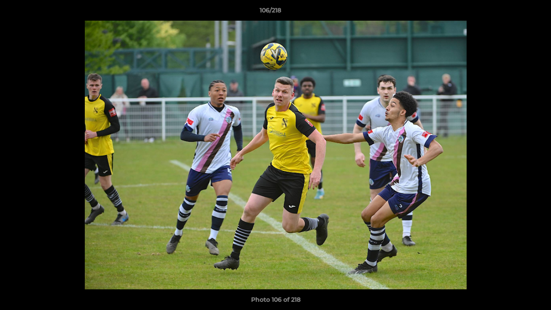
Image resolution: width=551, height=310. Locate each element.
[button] (515, 12)
